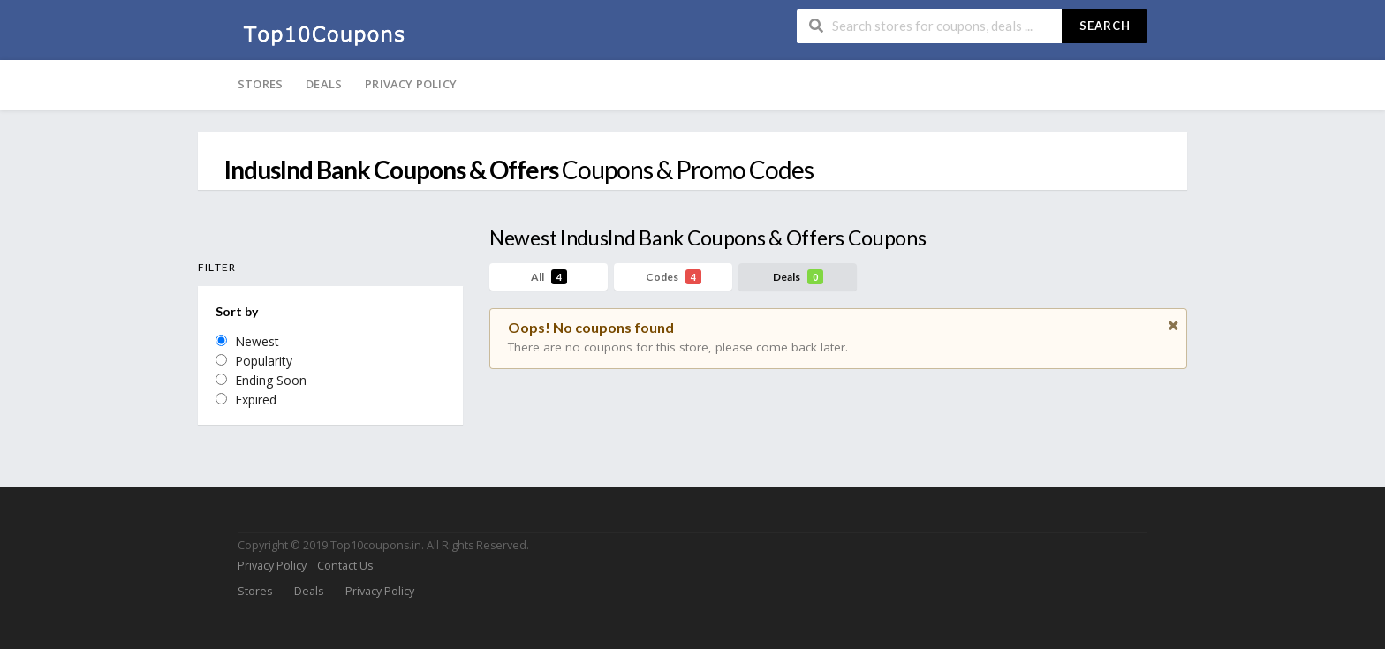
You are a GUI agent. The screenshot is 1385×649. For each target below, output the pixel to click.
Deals (324, 84)
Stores (260, 84)
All (549, 276)
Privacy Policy (411, 84)
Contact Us (345, 565)
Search (1105, 26)
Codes (673, 276)
